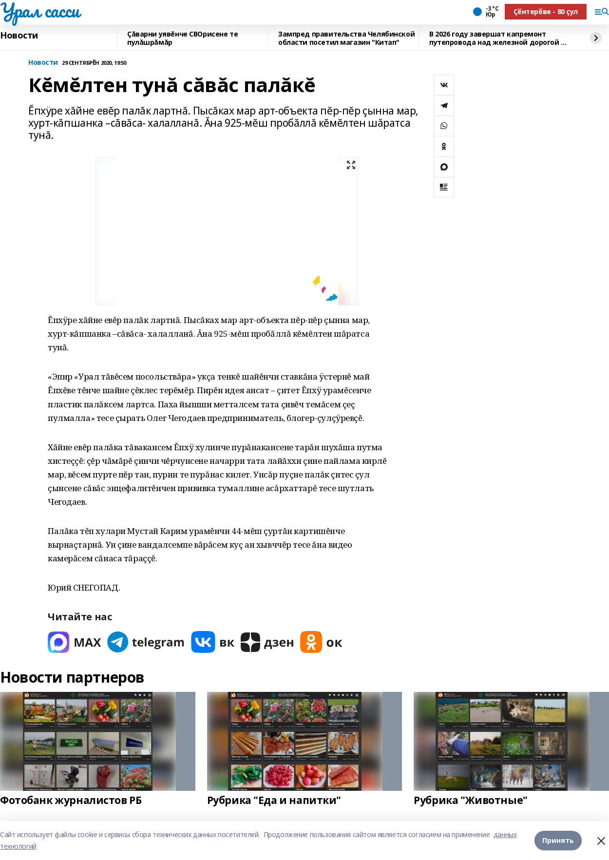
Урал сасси (39, 10)
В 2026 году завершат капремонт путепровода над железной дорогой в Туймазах (497, 38)
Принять (558, 840)
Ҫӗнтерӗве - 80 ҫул (546, 11)
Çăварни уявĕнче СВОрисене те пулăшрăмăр (182, 38)
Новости (19, 35)
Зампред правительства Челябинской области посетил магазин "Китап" (346, 38)
